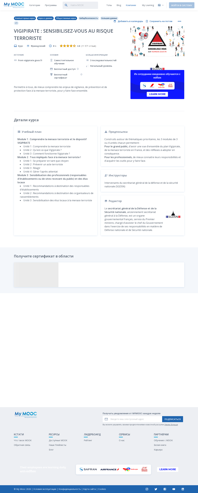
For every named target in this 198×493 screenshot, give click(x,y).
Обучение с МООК (163, 440)
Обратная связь (22, 445)
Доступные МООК (58, 440)
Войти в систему (181, 5)
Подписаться (173, 419)
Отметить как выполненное (99, 382)
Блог (51, 449)
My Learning (148, 5)
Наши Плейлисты (57, 445)
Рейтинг (88, 440)
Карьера (158, 449)
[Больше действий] (179, 21)
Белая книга (160, 445)
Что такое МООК (23, 440)
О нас (122, 440)
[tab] (35, 5)
